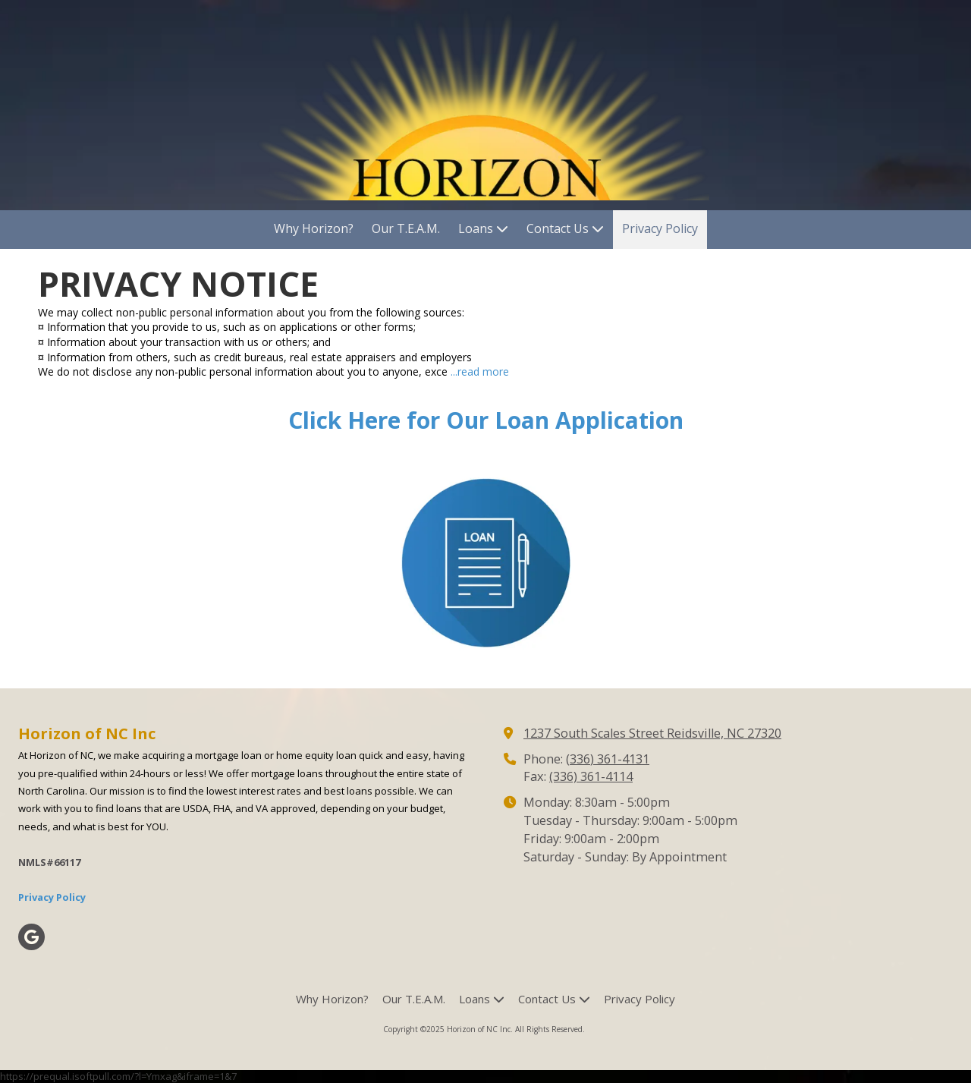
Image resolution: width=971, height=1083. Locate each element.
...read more (480, 371)
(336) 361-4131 (607, 759)
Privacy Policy (52, 897)
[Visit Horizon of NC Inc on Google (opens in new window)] (31, 937)
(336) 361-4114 (591, 776)
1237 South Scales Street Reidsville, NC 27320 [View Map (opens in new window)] (652, 733)
